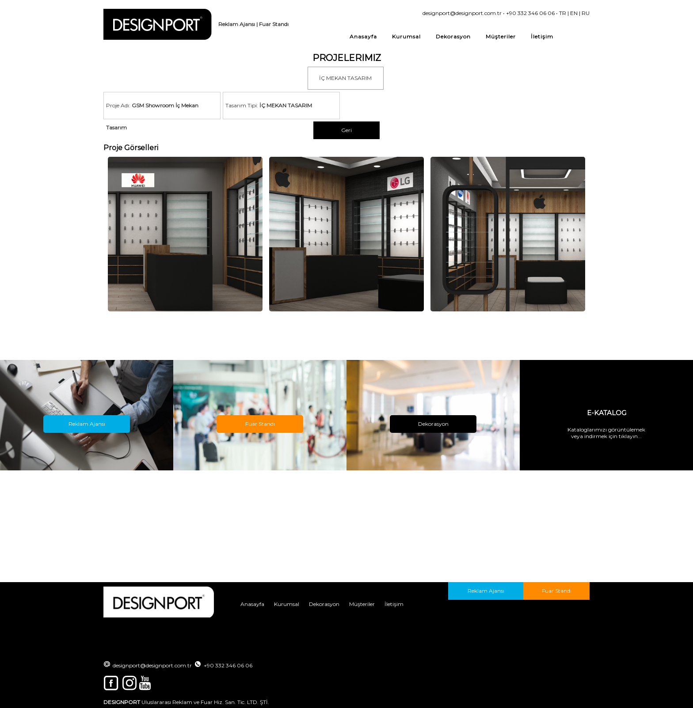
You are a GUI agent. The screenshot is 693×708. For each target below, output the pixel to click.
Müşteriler (501, 36)
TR (562, 13)
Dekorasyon (453, 36)
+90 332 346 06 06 (530, 13)
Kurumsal (406, 36)
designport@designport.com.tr (462, 13)
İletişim (542, 36)
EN (574, 13)
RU (586, 13)
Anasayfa (363, 36)
